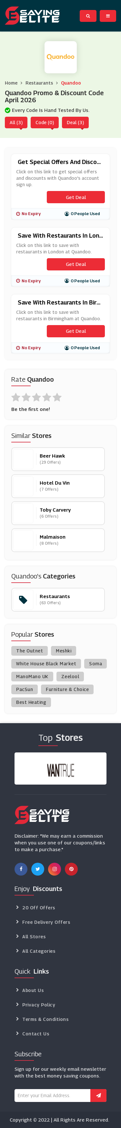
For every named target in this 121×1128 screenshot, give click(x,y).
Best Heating (31, 702)
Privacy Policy (38, 1004)
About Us (33, 990)
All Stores (33, 936)
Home (11, 83)
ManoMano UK (32, 676)
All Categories (38, 951)
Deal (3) (75, 122)
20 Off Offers (38, 907)
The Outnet (29, 650)
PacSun (24, 689)
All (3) (16, 122)
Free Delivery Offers (46, 922)
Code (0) (44, 122)
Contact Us (35, 1033)
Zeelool (70, 676)
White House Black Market (46, 663)
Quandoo (71, 83)
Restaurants (39, 83)
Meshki (63, 650)
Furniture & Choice (67, 689)
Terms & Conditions (45, 1019)
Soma (95, 663)
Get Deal (76, 197)
